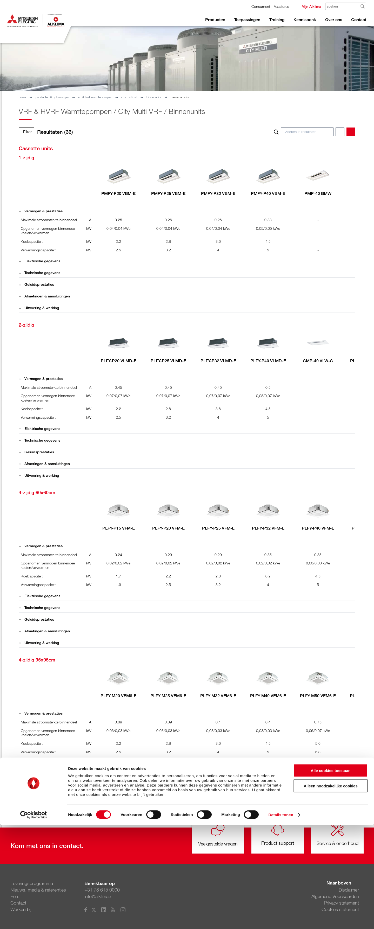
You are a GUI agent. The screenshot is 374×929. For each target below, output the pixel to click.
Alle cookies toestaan (330, 874)
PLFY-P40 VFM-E (318, 528)
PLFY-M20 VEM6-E (118, 695)
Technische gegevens (39, 272)
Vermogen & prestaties (41, 211)
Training (276, 19)
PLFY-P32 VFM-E (268, 528)
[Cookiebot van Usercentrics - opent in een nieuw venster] (33, 919)
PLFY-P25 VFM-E (218, 528)
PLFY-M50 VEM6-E (318, 695)
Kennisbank (304, 19)
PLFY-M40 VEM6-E (268, 695)
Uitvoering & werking (39, 308)
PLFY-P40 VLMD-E (268, 360)
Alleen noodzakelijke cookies (331, 890)
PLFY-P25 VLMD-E (168, 360)
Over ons (333, 19)
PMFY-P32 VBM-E (218, 193)
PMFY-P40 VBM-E (268, 193)
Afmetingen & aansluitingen (44, 296)
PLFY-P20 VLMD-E (118, 360)
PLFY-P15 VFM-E (118, 528)
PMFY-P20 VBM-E (118, 193)
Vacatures (281, 6)
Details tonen (280, 919)
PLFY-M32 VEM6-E (218, 695)
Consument (260, 6)
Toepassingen (247, 19)
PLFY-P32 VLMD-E (218, 360)
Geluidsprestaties (36, 284)
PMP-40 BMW (317, 193)
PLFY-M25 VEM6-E (168, 695)
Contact (358, 19)
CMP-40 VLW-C (318, 360)
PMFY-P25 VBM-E (168, 193)
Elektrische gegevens (39, 261)
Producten (215, 19)
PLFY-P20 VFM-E (168, 528)
